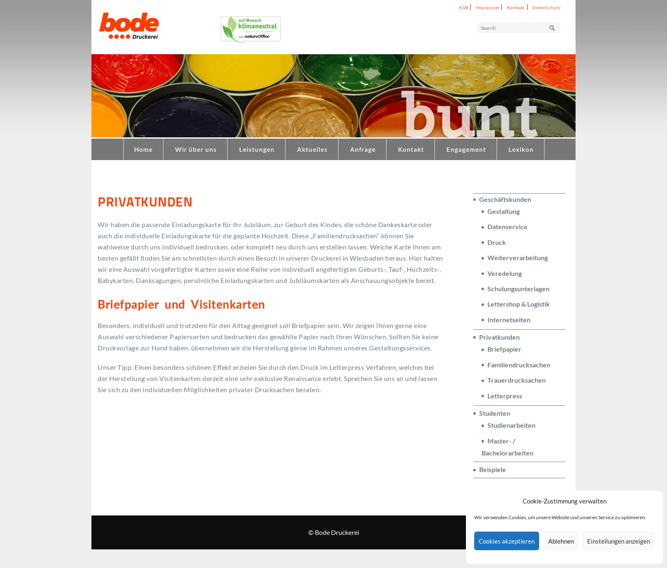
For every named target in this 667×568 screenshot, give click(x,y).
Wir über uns (196, 149)
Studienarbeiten (511, 425)
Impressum (487, 7)
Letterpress (504, 396)
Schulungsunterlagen (518, 288)
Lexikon (521, 149)
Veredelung (504, 273)
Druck (496, 242)
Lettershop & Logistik (518, 304)
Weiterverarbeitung (517, 257)
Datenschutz (547, 7)
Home (143, 149)
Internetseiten (508, 320)
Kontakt (516, 7)
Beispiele (492, 469)
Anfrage (363, 149)
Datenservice (507, 226)
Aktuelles (312, 149)
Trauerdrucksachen (516, 380)
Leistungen (257, 149)
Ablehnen (561, 541)
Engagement (466, 149)
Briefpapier (504, 349)
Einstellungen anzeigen (618, 541)
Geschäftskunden (505, 199)
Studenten (494, 413)
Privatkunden (499, 337)
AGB (463, 7)
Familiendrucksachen (518, 365)
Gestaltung (503, 211)
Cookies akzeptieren (507, 541)
